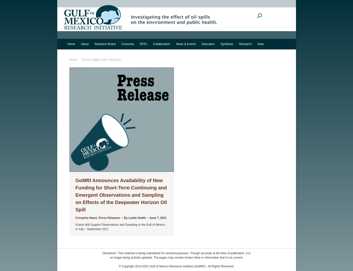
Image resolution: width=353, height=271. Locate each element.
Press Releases (109, 218)
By (135, 218)
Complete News (86, 218)
